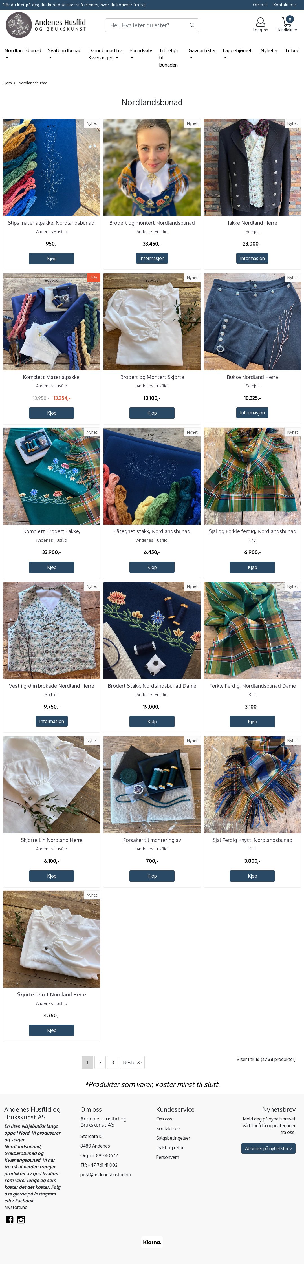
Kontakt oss (285, 4)
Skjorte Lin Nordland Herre (52, 840)
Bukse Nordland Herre (252, 377)
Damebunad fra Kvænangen (105, 54)
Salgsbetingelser (173, 1138)
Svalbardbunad (64, 50)
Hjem (7, 83)
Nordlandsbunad (23, 50)
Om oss (260, 4)
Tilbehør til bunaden (169, 57)
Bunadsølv (140, 50)
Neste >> (132, 1062)
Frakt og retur (170, 1147)
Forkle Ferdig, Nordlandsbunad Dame (252, 686)
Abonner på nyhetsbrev (268, 1148)
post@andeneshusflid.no (105, 1174)
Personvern (167, 1157)
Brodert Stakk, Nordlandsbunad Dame (152, 686)
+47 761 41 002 (103, 1165)
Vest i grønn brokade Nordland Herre (51, 686)
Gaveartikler (202, 50)
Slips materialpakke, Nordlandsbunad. (52, 223)
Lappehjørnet (237, 50)
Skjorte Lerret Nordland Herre (51, 994)
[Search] (152, 25)
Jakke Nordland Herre (252, 223)
